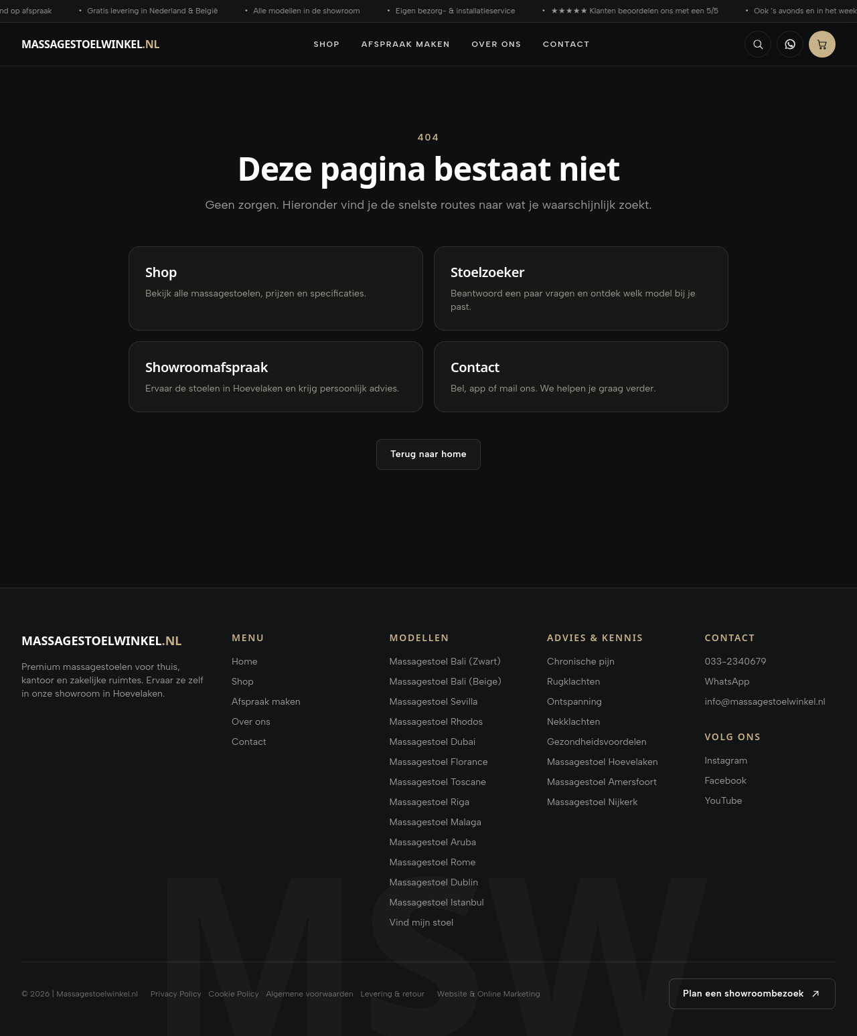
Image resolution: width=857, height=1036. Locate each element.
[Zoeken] (758, 44)
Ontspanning (574, 701)
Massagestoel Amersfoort (602, 782)
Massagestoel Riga (430, 802)
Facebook (726, 780)
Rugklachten (573, 681)
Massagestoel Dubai (433, 742)
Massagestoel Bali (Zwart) (445, 661)
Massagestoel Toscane (438, 782)
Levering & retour (392, 994)
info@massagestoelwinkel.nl (765, 701)
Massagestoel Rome (433, 862)
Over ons (496, 44)
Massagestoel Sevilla (434, 701)
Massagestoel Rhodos (436, 721)
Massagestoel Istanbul (437, 902)
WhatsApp (727, 681)
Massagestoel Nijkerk (592, 802)
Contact (567, 44)
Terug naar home (428, 454)
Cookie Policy (233, 994)
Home (245, 661)
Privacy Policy (176, 994)
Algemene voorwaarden (310, 994)
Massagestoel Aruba (433, 842)
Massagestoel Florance (439, 762)
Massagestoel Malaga (435, 822)
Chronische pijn (581, 661)
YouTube (724, 800)
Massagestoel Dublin (434, 882)
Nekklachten (573, 721)
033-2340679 (736, 661)
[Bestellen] (822, 44)
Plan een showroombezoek (752, 994)
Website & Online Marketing (488, 994)
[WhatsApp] (790, 44)
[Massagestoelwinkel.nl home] (90, 44)
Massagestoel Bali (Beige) (445, 681)
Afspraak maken (406, 44)
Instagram (726, 760)
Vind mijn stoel (422, 922)
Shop (327, 44)
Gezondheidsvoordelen (597, 742)
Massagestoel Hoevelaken (602, 762)
